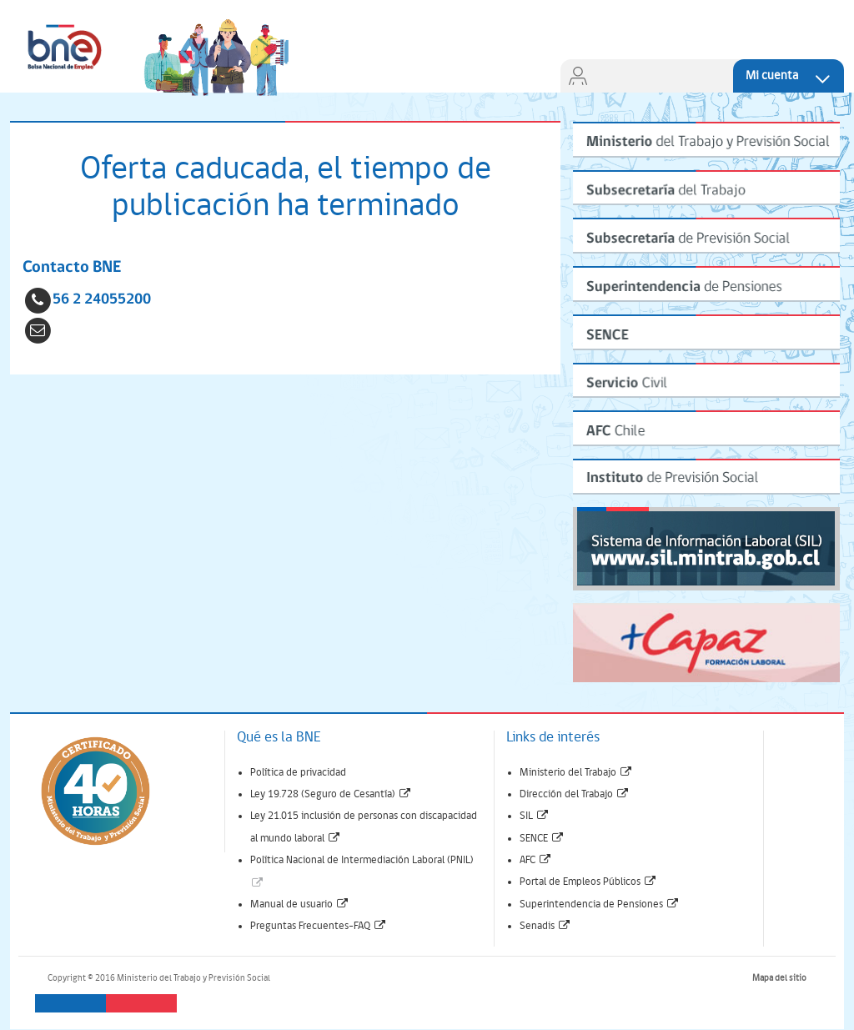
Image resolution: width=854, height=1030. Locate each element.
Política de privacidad (298, 772)
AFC (536, 860)
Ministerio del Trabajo (576, 772)
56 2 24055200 (102, 300)
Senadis (545, 926)
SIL (535, 816)
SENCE (542, 838)
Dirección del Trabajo (575, 794)
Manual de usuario (299, 904)
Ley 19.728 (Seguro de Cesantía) (331, 794)
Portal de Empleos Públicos (588, 882)
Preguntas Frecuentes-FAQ (318, 926)
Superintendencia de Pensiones (600, 904)
